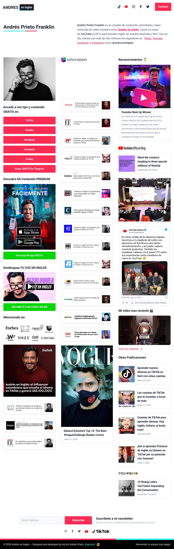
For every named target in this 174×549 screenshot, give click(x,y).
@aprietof (92, 544)
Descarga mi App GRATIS (29, 255)
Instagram (98, 42)
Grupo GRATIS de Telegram (29, 168)
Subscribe (78, 520)
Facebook (83, 42)
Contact (163, 6)
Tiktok (147, 38)
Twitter (29, 159)
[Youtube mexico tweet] (144, 266)
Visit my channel (130, 349)
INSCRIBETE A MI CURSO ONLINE (29, 307)
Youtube (157, 38)
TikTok (29, 120)
